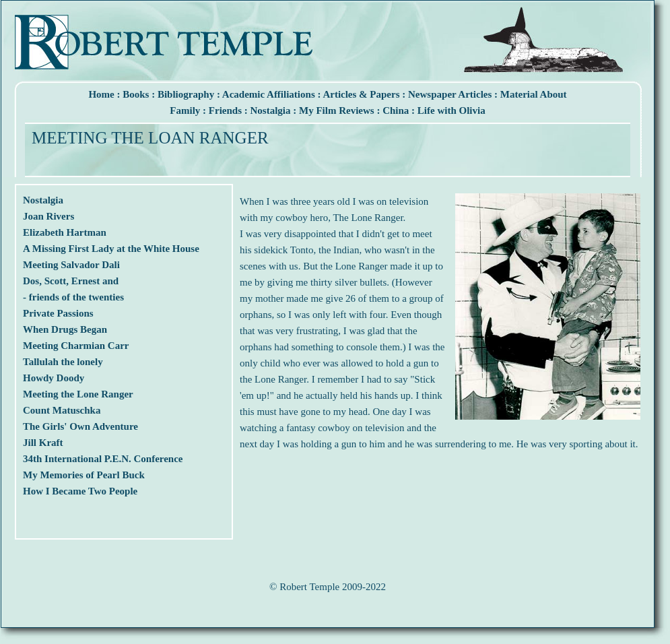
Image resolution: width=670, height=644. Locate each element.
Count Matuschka (61, 410)
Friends (225, 110)
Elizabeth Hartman (64, 232)
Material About (533, 94)
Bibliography (186, 94)
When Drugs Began (65, 329)
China (395, 110)
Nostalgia (270, 110)
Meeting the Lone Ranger (78, 394)
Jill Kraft (43, 442)
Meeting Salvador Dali (71, 264)
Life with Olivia (451, 110)
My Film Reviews (336, 110)
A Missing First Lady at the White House (111, 248)
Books (136, 94)
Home (101, 94)
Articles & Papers (361, 94)
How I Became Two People (80, 491)
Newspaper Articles (450, 94)
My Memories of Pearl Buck (84, 475)
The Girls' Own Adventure (80, 426)
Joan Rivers (48, 216)
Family (185, 110)
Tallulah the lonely (63, 361)
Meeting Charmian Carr (76, 345)
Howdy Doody (53, 378)
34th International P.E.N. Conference (103, 458)
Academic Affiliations (268, 94)
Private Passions (58, 313)
